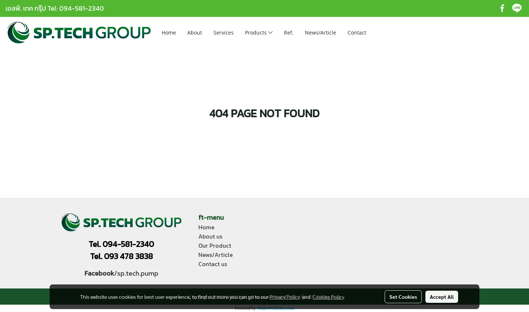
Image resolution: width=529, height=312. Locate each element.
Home (169, 32)
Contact (357, 32)
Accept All (442, 296)
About (194, 32)
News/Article (320, 32)
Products (259, 32)
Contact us (212, 263)
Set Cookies (403, 296)
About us (210, 236)
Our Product (214, 245)
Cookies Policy (328, 296)
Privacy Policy (285, 296)
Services (223, 32)
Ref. (289, 32)
